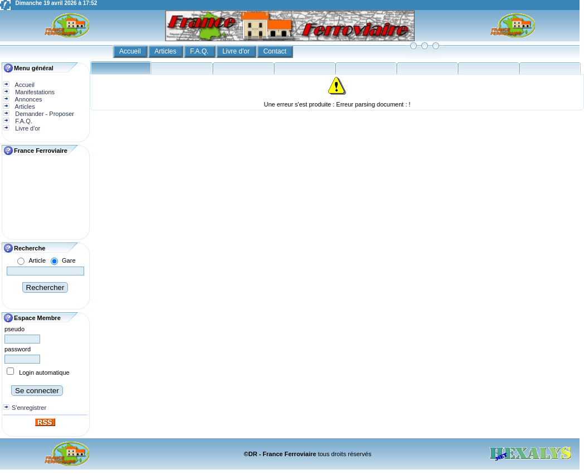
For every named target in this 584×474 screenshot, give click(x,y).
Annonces (27, 99)
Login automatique (44, 372)
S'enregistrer (29, 407)
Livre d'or (236, 51)
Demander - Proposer (43, 113)
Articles (166, 51)
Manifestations (34, 92)
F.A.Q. (200, 51)
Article (37, 260)
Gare (68, 260)
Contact (275, 51)
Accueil (131, 51)
